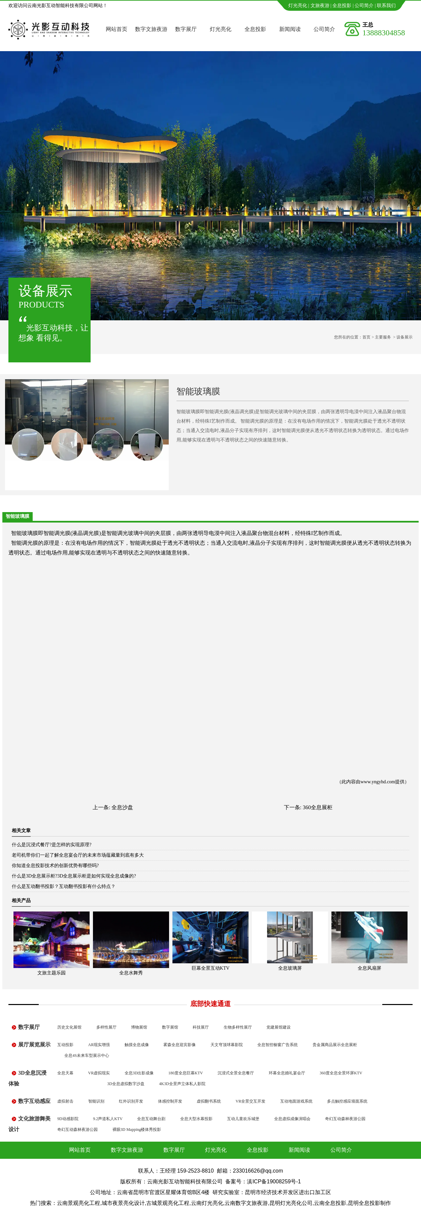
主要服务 (383, 337)
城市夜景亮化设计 (123, 1203)
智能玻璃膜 (24, 533)
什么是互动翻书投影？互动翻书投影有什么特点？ (64, 886)
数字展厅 (186, 29)
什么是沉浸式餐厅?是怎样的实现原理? (51, 844)
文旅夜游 (320, 5)
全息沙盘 (122, 807)
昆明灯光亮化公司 (291, 1203)
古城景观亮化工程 (167, 1203)
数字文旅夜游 (151, 29)
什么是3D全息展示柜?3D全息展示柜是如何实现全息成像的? (74, 876)
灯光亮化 (297, 5)
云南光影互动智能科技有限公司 (185, 1181)
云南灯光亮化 (207, 1203)
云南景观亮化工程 (78, 1203)
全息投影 (341, 5)
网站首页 (116, 29)
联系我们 (386, 5)
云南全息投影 (330, 1203)
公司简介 (364, 5)
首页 (366, 337)
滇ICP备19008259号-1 (274, 1181)
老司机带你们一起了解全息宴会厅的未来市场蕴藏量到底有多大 (78, 855)
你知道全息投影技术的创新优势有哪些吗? (55, 865)
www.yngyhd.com (377, 781)
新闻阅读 (290, 29)
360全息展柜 (317, 807)
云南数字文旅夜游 (246, 1203)
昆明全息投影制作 (369, 1203)
